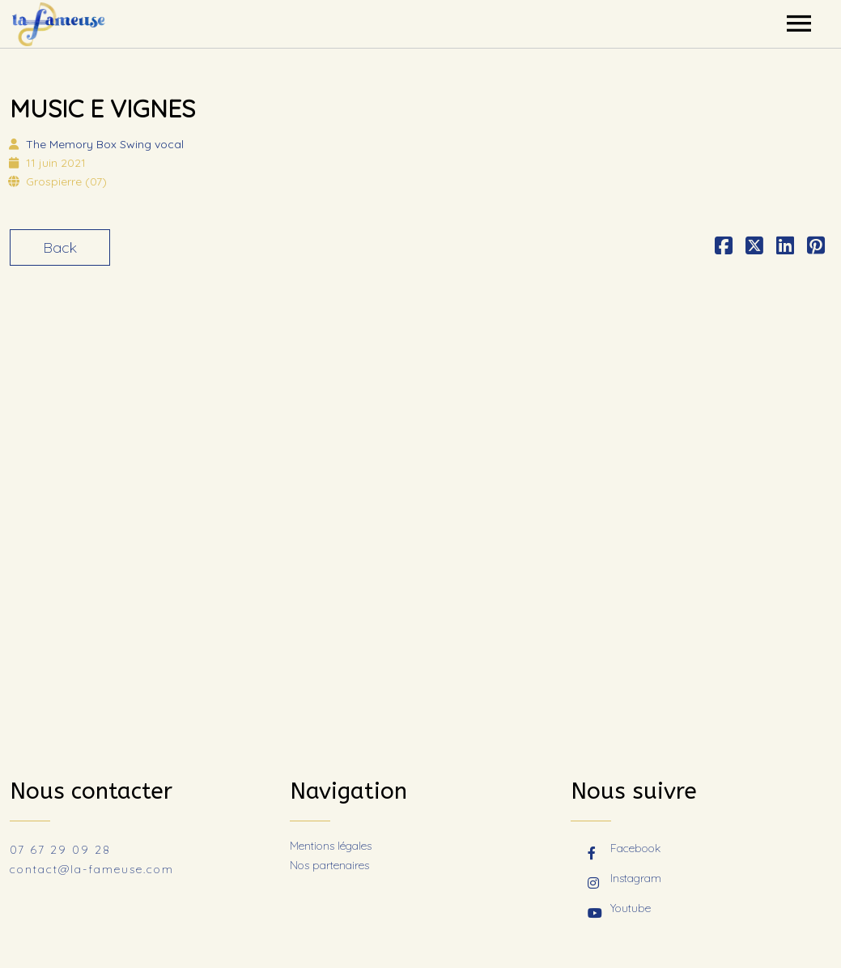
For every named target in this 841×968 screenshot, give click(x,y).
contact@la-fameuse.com (92, 869)
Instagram (624, 880)
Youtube (619, 910)
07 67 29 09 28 (60, 849)
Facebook (624, 850)
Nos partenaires (329, 865)
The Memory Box (105, 144)
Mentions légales (331, 845)
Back (60, 247)
